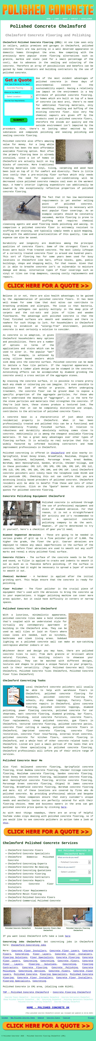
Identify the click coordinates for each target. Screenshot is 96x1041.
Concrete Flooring (67, 957)
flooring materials (71, 105)
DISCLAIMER (86, 19)
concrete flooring (80, 95)
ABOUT (65, 19)
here (63, 807)
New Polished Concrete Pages (23, 1018)
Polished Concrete (25, 974)
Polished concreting (16, 453)
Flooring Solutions (15, 957)
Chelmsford (57, 453)
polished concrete (14, 807)
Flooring (66, 1018)
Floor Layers (42, 954)
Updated (41, 1018)
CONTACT (74, 19)
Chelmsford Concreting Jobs (28, 945)
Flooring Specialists (53, 974)
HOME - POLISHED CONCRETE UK (48, 1007)
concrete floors (81, 717)
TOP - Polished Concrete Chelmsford (26, 992)
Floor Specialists (41, 957)
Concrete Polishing (65, 967)
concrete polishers (15, 473)
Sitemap (5, 1018)
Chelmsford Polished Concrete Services (40, 843)
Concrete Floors (68, 961)
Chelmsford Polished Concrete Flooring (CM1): (33, 42)
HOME (48, 19)
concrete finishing (15, 717)
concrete (71, 480)
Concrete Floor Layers (64, 950)
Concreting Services (32, 971)
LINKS (56, 19)
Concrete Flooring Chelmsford (72, 992)
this (5, 823)
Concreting (22, 954)
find (13, 767)
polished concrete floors (70, 727)
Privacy (91, 1018)
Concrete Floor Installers (29, 950)
